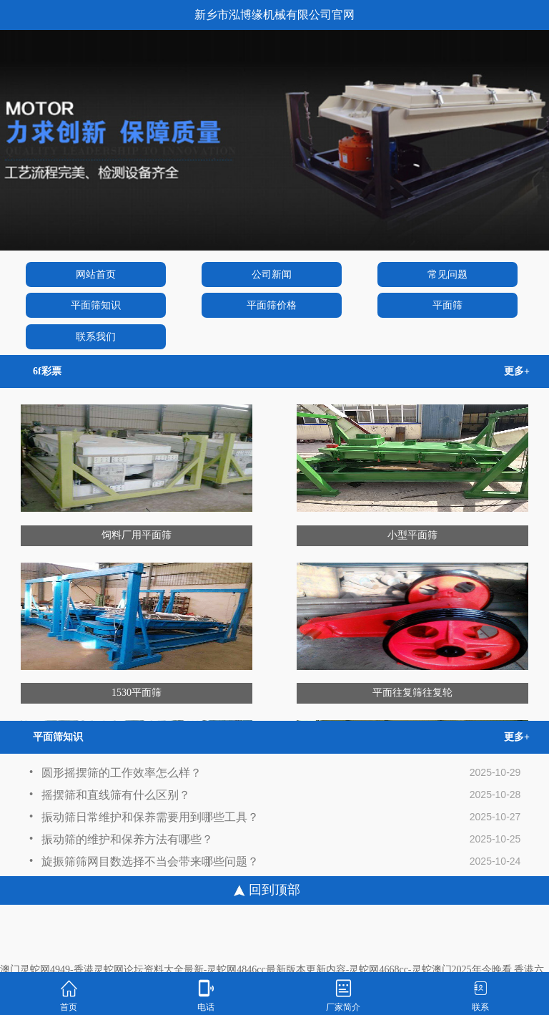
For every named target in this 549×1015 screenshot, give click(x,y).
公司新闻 (272, 274)
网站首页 (96, 274)
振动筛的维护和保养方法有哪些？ (121, 841)
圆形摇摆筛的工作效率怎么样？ (115, 775)
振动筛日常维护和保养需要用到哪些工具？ (144, 819)
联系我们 (96, 336)
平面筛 (447, 305)
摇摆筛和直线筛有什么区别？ (109, 797)
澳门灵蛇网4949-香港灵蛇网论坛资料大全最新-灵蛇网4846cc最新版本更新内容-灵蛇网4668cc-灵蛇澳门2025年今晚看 (256, 969)
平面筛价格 (272, 305)
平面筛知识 (96, 305)
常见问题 (447, 274)
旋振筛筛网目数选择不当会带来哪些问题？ (144, 863)
